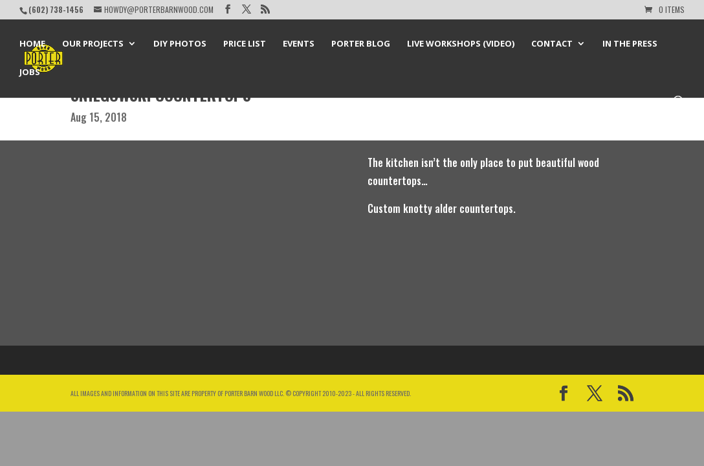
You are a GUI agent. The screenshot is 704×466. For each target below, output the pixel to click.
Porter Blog (360, 44)
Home (32, 44)
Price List (244, 44)
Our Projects (93, 44)
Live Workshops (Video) (460, 44)
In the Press (629, 44)
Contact (552, 44)
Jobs (29, 72)
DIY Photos (179, 44)
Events (298, 44)
